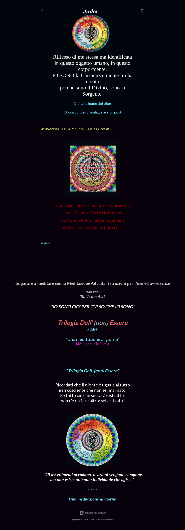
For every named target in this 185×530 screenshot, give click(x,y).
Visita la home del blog (92, 103)
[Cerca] (142, 10)
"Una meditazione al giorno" (92, 339)
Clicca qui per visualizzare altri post (92, 112)
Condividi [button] (45, 242)
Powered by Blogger (92, 513)
